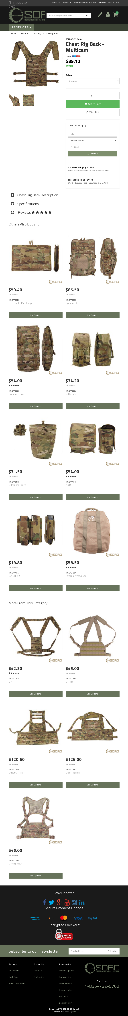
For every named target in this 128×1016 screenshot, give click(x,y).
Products (21, 27)
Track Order (14, 977)
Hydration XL (72, 303)
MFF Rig (69, 681)
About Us (56, 2)
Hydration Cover (16, 394)
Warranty (63, 996)
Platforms (24, 33)
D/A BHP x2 (14, 576)
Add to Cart (92, 104)
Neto (74, 1011)
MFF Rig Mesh (15, 863)
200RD (69, 485)
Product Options (80, 2)
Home (13, 33)
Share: (74, 56)
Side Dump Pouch (17, 485)
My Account (14, 970)
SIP (10, 681)
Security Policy (65, 1002)
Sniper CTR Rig (15, 772)
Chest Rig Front (73, 772)
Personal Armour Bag (76, 576)
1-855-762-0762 (18, 4)
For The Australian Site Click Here (104, 2)
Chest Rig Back (51, 33)
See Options (35, 315)
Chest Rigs (37, 33)
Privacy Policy (65, 983)
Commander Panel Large (21, 303)
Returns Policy (65, 989)
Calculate (92, 153)
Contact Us (66, 2)
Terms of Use (65, 977)
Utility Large (71, 394)
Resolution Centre (17, 983)
